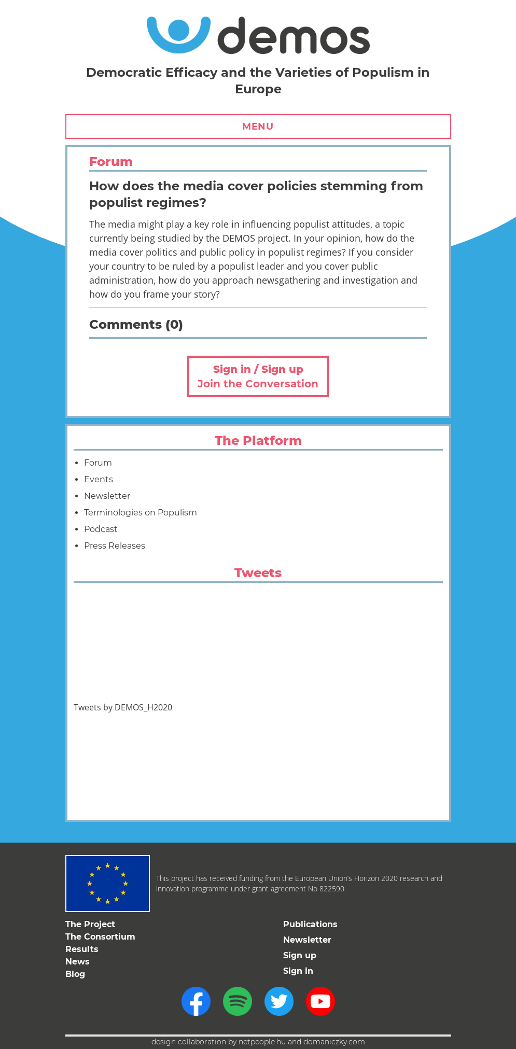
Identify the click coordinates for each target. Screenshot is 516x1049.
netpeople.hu (262, 1041)
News (77, 962)
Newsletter (107, 496)
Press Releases (114, 546)
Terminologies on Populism (140, 512)
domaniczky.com (334, 1041)
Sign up (299, 955)
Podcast (101, 529)
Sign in (298, 971)
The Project (90, 924)
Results (82, 949)
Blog (75, 974)
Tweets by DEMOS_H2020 (123, 707)
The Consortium (100, 937)
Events (98, 479)
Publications (310, 924)
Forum (98, 463)
